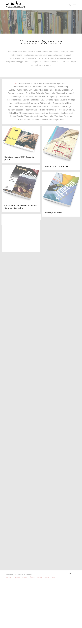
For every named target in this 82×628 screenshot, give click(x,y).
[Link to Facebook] (74, 574)
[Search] (69, 5)
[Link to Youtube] (70, 574)
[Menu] (74, 5)
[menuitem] (69, 5)
